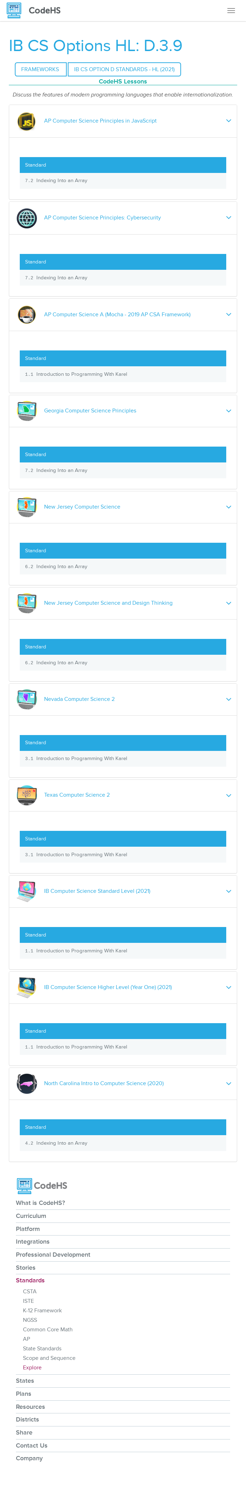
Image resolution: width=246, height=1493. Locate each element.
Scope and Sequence (49, 1358)
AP (26, 1339)
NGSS (30, 1320)
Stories (26, 1267)
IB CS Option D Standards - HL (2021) (124, 69)
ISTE (28, 1301)
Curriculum (31, 1216)
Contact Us (32, 1445)
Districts (27, 1419)
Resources (30, 1407)
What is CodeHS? (40, 1203)
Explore (32, 1367)
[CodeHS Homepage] (36, 10)
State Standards (42, 1348)
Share (24, 1432)
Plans (23, 1394)
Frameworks (40, 69)
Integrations (33, 1241)
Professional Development (53, 1254)
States (25, 1381)
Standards (30, 1280)
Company (29, 1458)
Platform (28, 1229)
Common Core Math (48, 1329)
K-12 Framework (42, 1310)
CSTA (30, 1291)
